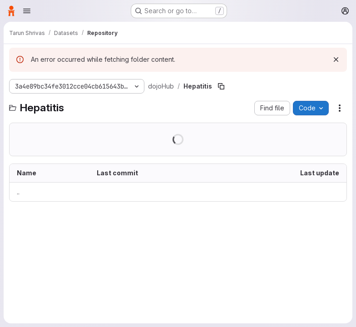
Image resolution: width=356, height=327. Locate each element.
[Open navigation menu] (27, 11)
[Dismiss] (336, 59)
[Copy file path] (221, 86)
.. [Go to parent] (18, 192)
